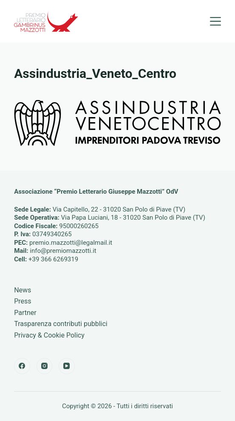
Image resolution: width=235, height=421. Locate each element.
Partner (25, 313)
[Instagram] (45, 366)
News (22, 290)
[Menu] (215, 21)
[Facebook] (22, 366)
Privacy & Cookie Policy (49, 335)
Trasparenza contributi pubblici (61, 324)
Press (22, 301)
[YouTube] (67, 366)
